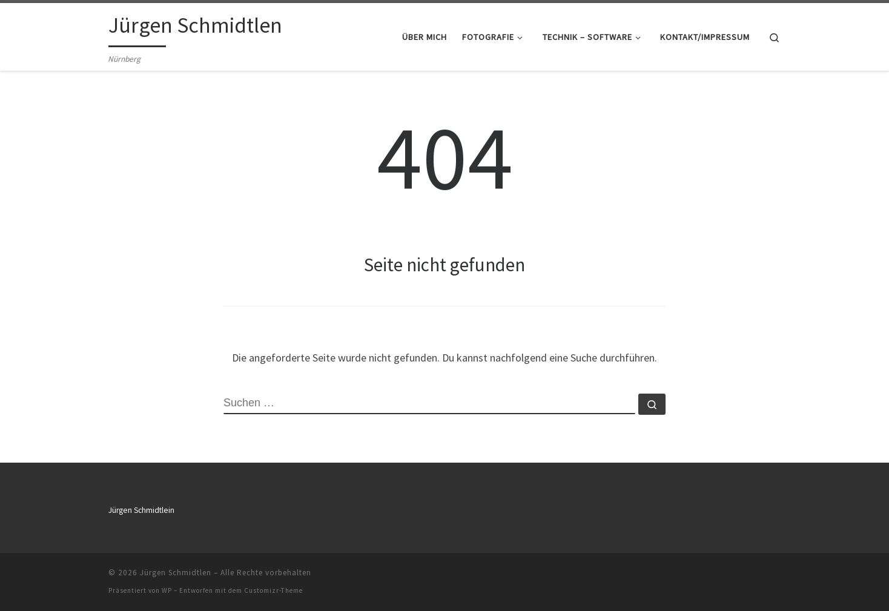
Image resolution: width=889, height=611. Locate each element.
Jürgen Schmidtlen (175, 572)
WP (167, 590)
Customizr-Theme (273, 590)
